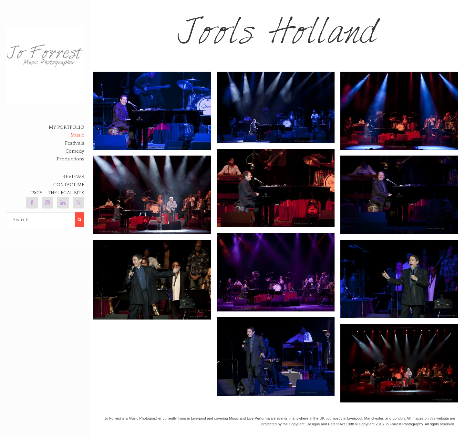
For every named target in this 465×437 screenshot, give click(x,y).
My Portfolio (66, 127)
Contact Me (68, 185)
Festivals (74, 143)
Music (77, 135)
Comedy (75, 151)
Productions (70, 159)
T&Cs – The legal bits (57, 193)
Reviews (73, 176)
